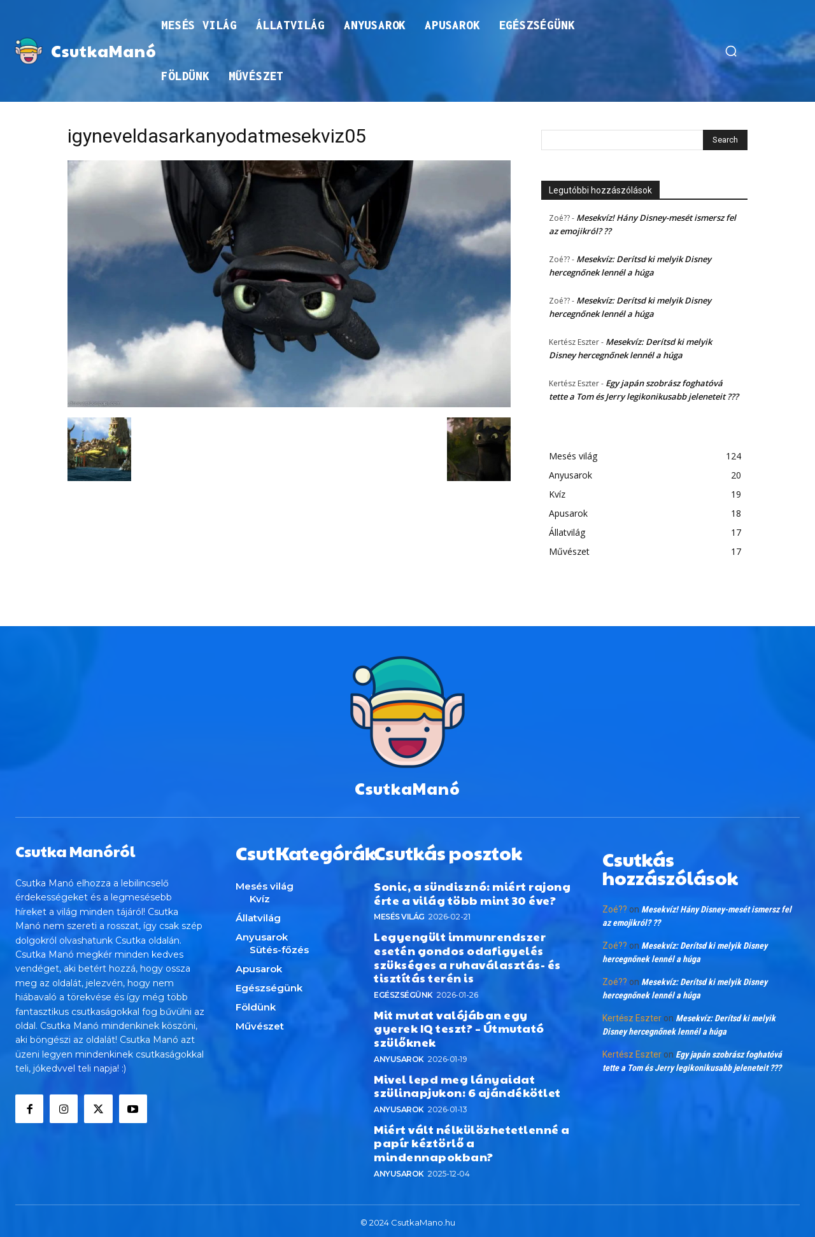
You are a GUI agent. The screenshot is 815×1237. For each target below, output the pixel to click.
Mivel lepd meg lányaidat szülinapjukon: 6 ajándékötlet (467, 1082)
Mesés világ (399, 913)
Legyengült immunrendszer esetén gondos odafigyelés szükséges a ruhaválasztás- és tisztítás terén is (467, 953)
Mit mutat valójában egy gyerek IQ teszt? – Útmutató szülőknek (459, 1025)
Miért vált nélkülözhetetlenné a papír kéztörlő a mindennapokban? (472, 1139)
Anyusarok (399, 1055)
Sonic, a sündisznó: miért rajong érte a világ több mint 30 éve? (472, 890)
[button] (731, 51)
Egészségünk (403, 991)
